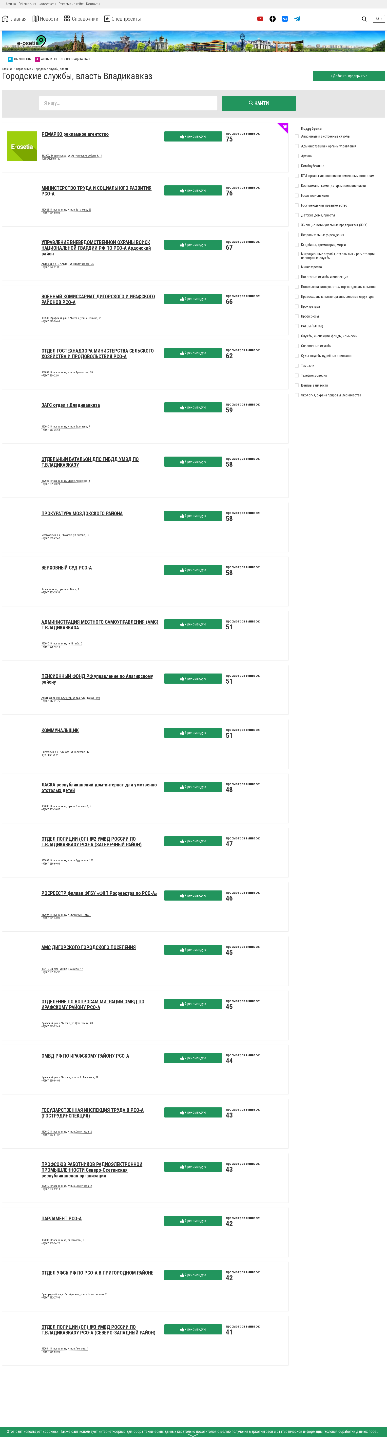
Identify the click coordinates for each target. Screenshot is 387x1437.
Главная (15, 19)
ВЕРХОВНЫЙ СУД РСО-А (66, 568)
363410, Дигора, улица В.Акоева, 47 (62, 969)
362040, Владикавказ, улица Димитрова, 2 (66, 1132)
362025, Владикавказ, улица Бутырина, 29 (66, 210)
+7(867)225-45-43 (50, 647)
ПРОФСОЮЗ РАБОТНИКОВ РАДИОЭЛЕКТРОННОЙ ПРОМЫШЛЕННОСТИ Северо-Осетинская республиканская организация (91, 1170)
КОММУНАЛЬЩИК (60, 731)
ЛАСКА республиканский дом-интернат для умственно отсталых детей (99, 788)
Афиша (11, 4)
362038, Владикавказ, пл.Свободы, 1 (62, 1241)
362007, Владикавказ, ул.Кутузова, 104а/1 (66, 915)
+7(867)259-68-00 (50, 1352)
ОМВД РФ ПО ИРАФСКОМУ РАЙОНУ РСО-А (85, 1057)
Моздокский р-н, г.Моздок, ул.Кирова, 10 (65, 535)
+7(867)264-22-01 (50, 376)
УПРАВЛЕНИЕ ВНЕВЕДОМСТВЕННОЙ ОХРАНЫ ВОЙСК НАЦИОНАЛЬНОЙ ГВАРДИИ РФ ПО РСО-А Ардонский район (96, 248)
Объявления (27, 4)
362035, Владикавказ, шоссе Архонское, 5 (65, 481)
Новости (49, 19)
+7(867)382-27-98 (50, 1298)
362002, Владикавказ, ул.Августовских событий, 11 (72, 156)
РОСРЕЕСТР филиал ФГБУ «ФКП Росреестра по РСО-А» (99, 894)
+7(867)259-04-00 (50, 1081)
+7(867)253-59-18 (50, 1190)
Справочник (87, 19)
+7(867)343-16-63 (50, 322)
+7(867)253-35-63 (50, 430)
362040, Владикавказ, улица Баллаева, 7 (65, 427)
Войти (378, 18)
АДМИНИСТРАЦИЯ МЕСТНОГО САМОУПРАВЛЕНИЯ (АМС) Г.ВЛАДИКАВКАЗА (99, 625)
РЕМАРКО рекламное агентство (75, 135)
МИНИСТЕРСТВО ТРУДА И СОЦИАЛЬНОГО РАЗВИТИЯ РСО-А (96, 191)
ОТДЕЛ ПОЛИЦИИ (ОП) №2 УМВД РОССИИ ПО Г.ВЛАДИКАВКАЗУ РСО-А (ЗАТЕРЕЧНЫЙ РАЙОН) (91, 842)
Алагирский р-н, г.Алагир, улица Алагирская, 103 (70, 698)
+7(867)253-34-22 (50, 1244)
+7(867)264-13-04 (50, 919)
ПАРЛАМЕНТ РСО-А (61, 1219)
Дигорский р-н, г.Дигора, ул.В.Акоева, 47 (65, 752)
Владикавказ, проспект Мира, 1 (60, 590)
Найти (259, 103)
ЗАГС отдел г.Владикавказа (70, 406)
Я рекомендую (193, 137)
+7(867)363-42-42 (50, 539)
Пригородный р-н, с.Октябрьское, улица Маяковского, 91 (74, 1295)
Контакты (93, 4)
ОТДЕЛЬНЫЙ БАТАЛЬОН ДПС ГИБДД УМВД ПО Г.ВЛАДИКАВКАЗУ (90, 463)
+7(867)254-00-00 (50, 213)
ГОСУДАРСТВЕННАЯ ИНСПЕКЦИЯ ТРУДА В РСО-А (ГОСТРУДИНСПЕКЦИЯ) (92, 1113)
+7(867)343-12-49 (50, 1027)
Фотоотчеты (47, 4)
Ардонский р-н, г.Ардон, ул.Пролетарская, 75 (67, 264)
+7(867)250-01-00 (51, 159)
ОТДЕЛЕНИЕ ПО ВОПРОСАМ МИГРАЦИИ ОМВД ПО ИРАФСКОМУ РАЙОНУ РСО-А (92, 1005)
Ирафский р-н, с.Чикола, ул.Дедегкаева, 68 (67, 1024)
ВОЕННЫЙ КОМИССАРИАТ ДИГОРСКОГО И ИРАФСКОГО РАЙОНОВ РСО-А (98, 300)
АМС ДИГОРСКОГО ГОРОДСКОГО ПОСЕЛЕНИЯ (88, 948)
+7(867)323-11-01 (50, 268)
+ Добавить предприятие (347, 76)
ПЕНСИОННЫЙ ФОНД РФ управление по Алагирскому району (97, 680)
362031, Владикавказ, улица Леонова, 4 (64, 1349)
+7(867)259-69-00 (50, 864)
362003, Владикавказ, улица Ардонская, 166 (67, 861)
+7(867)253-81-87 (50, 1135)
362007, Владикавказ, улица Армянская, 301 (67, 373)
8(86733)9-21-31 (49, 756)
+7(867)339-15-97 (50, 973)
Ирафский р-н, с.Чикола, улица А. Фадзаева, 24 (69, 1078)
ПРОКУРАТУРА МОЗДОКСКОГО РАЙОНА (82, 514)
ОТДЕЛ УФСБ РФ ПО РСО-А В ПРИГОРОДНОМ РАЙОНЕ (97, 1274)
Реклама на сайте (71, 4)
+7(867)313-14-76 (50, 702)
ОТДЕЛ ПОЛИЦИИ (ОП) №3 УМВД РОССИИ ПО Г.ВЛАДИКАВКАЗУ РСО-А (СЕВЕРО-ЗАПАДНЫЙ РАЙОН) (98, 1330)
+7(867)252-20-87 (50, 810)
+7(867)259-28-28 (50, 485)
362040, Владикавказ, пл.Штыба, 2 (61, 644)
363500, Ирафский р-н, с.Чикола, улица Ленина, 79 (71, 319)
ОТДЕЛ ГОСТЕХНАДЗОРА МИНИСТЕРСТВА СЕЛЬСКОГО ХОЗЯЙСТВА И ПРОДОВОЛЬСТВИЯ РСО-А (97, 354)
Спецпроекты (132, 19)
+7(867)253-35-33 (50, 593)
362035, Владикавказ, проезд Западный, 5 (66, 807)
